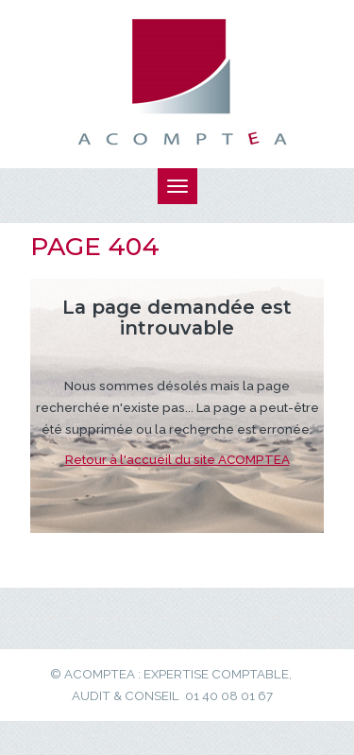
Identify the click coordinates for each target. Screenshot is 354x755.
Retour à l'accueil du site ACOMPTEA (177, 459)
